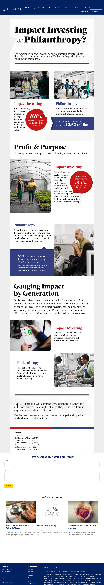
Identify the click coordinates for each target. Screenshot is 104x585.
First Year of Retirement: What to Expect (18, 521)
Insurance (30, 570)
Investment (30, 566)
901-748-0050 (9, 565)
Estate (29, 568)
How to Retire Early (46, 520)
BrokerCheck (81, 566)
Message (7, 466)
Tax (28, 572)
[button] (34, 2)
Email (54, 455)
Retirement (30, 564)
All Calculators (31, 582)
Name (6, 455)
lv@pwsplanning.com (7, 577)
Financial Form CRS (52, 563)
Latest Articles (31, 578)
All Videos (29, 580)
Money (29, 574)
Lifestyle (29, 576)
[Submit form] (8, 481)
